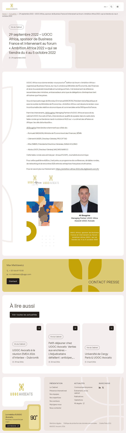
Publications (78, 396)
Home (4, 14)
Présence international (58, 391)
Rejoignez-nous (56, 404)
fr (105, 7)
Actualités (13, 14)
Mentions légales (55, 423)
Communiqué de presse (83, 387)
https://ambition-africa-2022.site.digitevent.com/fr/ (77, 169)
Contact (13, 281)
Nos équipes (54, 394)
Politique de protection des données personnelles (80, 423)
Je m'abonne (11, 426)
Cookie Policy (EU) (105, 423)
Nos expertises (55, 398)
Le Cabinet (54, 387)
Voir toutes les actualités (24, 314)
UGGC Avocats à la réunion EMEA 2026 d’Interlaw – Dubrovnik (25, 354)
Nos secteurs (55, 401)
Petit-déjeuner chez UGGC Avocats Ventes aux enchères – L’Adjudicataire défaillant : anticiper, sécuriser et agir (62, 350)
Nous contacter (55, 408)
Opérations (78, 400)
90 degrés (78, 403)
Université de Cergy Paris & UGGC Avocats (98, 355)
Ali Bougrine (50, 113)
